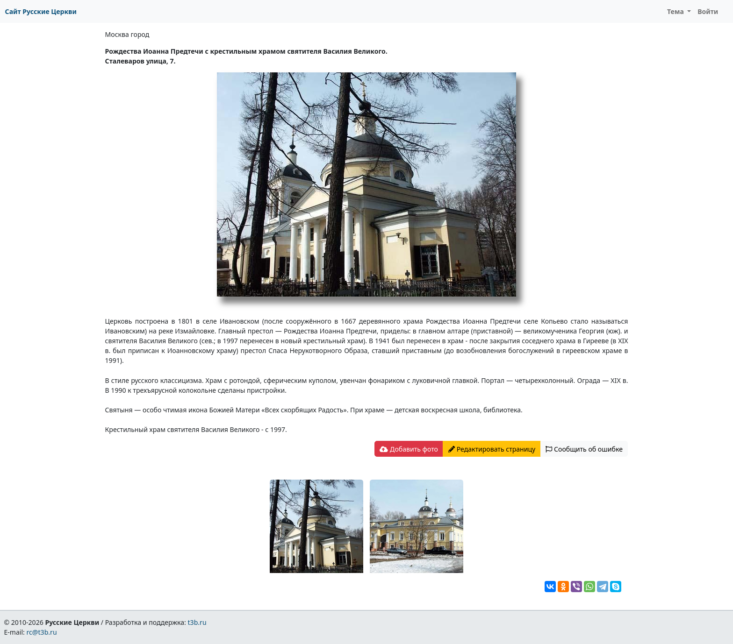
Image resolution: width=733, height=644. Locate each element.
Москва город (127, 34)
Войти (707, 11)
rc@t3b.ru (42, 632)
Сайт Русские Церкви (41, 11)
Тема (676, 11)
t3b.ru (197, 622)
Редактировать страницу (491, 449)
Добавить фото (409, 449)
